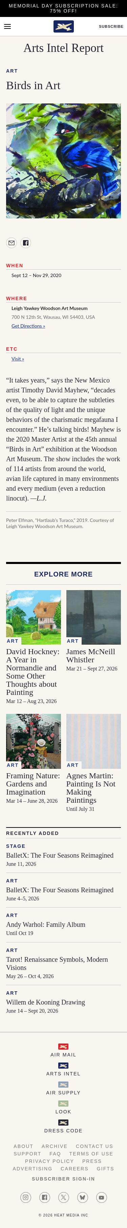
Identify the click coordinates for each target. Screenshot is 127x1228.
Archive (55, 1146)
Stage (16, 846)
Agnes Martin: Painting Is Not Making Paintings (90, 787)
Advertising (33, 1168)
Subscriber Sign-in (63, 1178)
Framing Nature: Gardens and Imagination (33, 783)
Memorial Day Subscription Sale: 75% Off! (63, 8)
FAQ (55, 1153)
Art (12, 71)
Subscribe (111, 26)
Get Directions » (28, 326)
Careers (74, 1168)
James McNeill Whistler (90, 655)
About (24, 1146)
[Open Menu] (7, 26)
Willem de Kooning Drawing (45, 1002)
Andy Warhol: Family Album (45, 924)
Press (92, 1161)
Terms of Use (91, 1153)
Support (27, 1153)
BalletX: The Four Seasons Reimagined (59, 855)
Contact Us (94, 1146)
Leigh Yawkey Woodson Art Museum (50, 308)
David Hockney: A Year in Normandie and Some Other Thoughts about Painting (33, 672)
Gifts (105, 1168)
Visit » (18, 359)
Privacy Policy (49, 1161)
